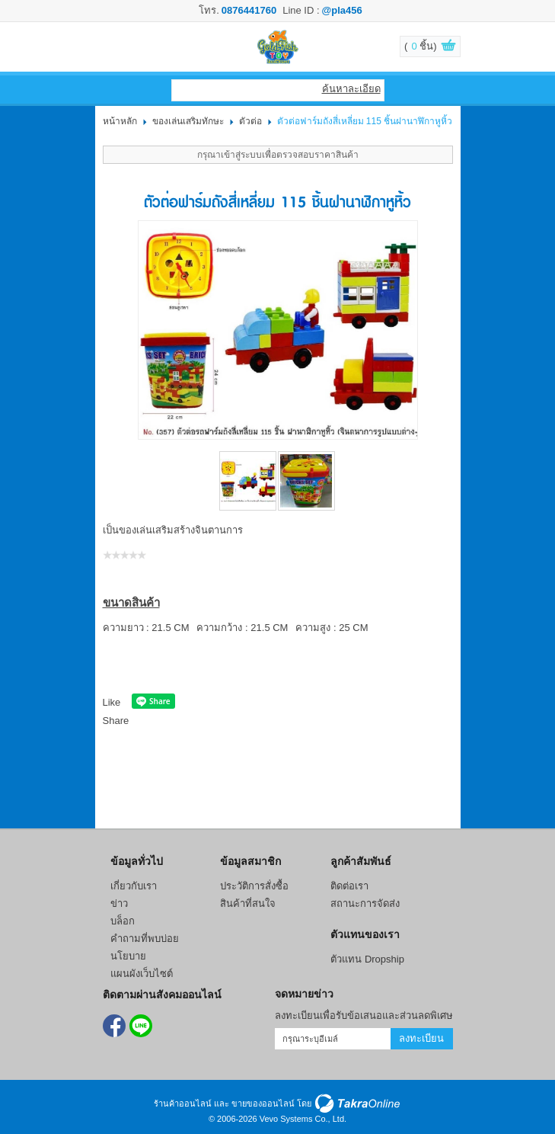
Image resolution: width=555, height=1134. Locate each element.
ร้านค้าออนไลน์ (183, 1103)
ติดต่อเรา (349, 886)
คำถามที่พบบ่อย (144, 938)
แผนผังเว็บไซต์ (141, 973)
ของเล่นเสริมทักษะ (188, 121)
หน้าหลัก (120, 121)
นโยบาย (128, 956)
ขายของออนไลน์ (263, 1103)
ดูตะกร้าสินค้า (440, 47)
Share (116, 720)
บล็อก (122, 921)
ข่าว (119, 903)
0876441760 (249, 10)
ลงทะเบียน (421, 1038)
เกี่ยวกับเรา (133, 886)
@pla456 (342, 10)
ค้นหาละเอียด (351, 88)
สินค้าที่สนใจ (248, 903)
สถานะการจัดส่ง (365, 903)
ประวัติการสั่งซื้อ (254, 886)
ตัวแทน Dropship (367, 959)
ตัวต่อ (250, 121)
